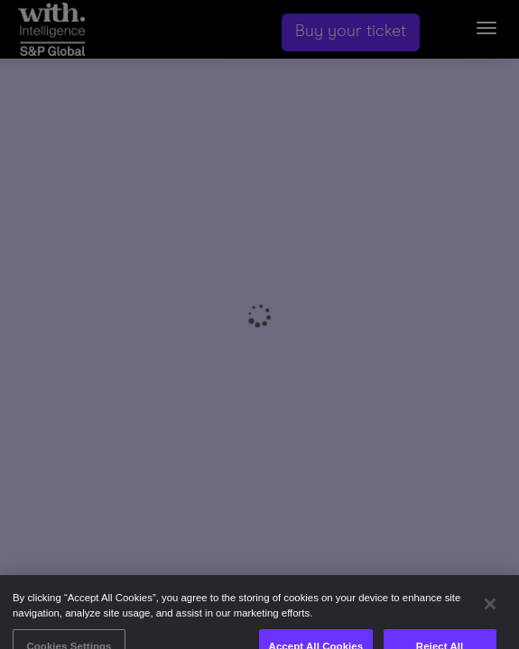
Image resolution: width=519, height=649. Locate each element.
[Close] (490, 610)
